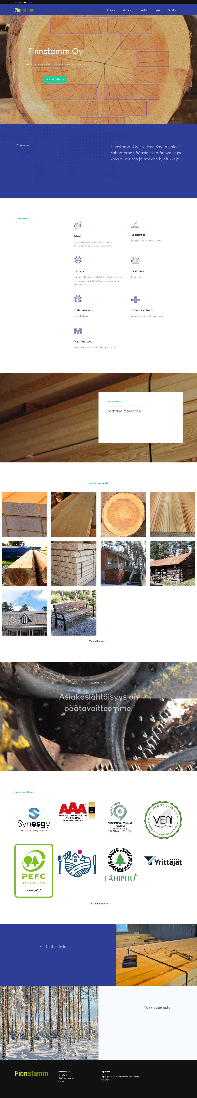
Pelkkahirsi (137, 271)
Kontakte (172, 10)
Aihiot (77, 235)
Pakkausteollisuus (142, 310)
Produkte (143, 10)
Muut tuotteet (83, 341)
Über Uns (127, 10)
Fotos (157, 10)
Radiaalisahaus (83, 310)
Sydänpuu (80, 271)
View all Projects (98, 641)
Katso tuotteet (55, 79)
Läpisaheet (138, 234)
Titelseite (111, 10)
